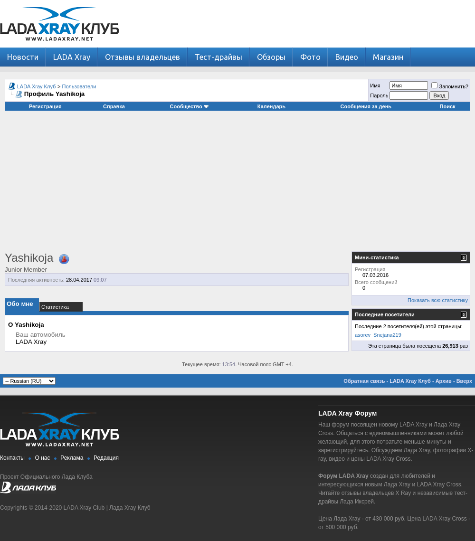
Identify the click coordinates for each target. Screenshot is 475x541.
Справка (114, 106)
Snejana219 (387, 335)
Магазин (388, 57)
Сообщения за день (366, 106)
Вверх (464, 381)
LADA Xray (71, 57)
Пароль (379, 95)
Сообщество (189, 106)
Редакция (106, 458)
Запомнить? (449, 86)
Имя (375, 85)
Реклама (71, 458)
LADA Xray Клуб (36, 86)
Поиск (448, 106)
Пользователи (79, 86)
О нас (42, 458)
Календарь (271, 106)
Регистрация (45, 106)
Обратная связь (364, 381)
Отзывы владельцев (142, 57)
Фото (310, 57)
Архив (444, 381)
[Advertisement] (237, 184)
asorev (362, 335)
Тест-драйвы (218, 57)
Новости (22, 57)
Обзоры (271, 57)
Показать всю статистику (438, 300)
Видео (346, 57)
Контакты (12, 458)
